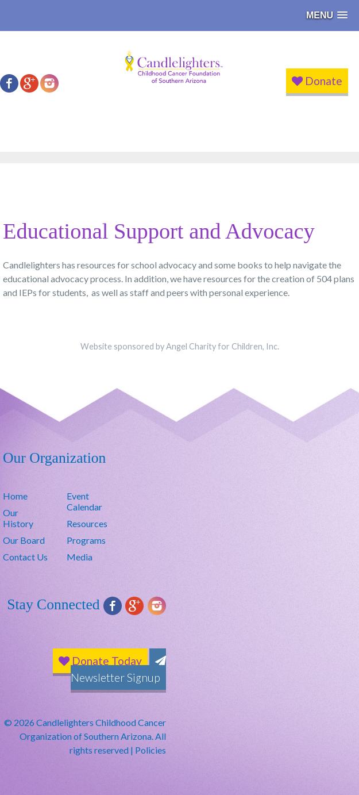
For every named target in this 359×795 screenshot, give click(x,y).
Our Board (24, 540)
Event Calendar (84, 501)
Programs (86, 540)
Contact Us (25, 556)
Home (15, 495)
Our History (18, 518)
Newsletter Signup (118, 670)
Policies (150, 749)
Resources (87, 523)
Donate (317, 80)
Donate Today (100, 660)
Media (79, 556)
